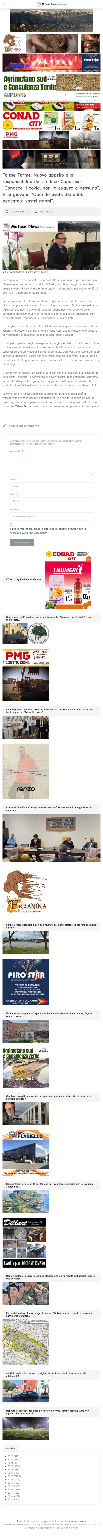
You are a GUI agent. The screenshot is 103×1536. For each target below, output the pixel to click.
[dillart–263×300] (24, 1242)
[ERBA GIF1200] (51, 43)
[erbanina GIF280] (25, 891)
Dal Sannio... (46, 211)
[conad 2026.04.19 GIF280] (68, 579)
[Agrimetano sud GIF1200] (51, 82)
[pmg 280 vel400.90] (25, 675)
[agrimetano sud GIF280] (25, 1067)
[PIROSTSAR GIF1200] (51, 62)
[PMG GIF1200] (51, 140)
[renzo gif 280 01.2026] (25, 771)
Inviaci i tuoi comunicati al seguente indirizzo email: (51, 1521)
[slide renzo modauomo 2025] (51, 159)
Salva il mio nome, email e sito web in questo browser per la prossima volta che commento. (48, 531)
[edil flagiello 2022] (25, 1152)
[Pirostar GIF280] (25, 982)
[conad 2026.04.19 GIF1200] (51, 121)
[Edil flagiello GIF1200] (51, 101)
